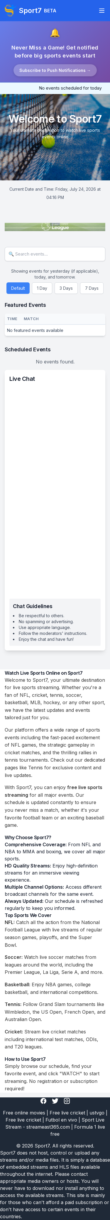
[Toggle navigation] (101, 10)
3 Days (66, 288)
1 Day (42, 288)
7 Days (92, 288)
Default (18, 288)
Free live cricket (67, 1113)
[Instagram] (66, 1100)
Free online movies (24, 1113)
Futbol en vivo (61, 1120)
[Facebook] (43, 1100)
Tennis (35, 767)
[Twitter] (55, 1100)
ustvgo (96, 1113)
